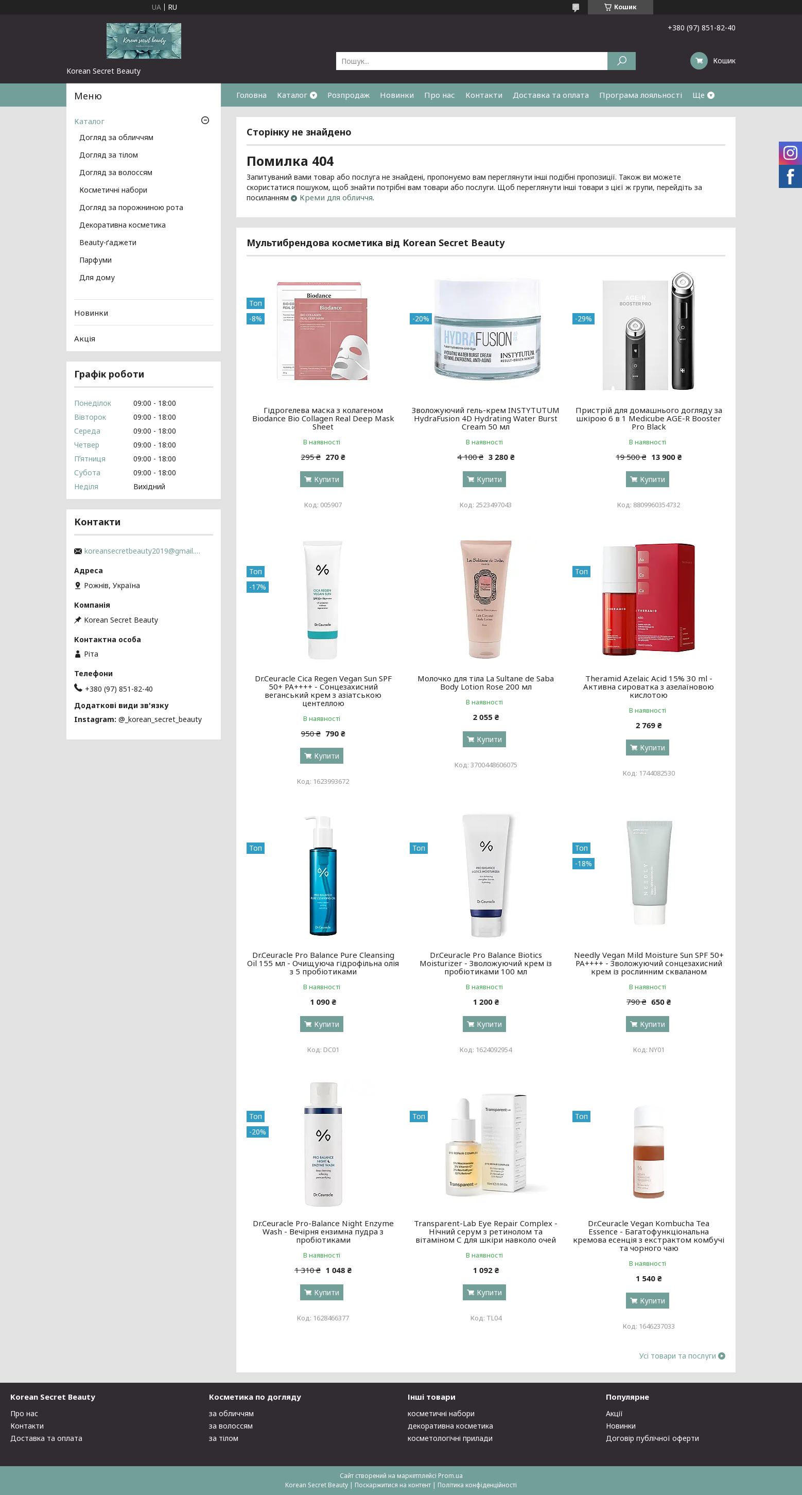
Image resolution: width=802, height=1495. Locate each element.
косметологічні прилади (450, 1438)
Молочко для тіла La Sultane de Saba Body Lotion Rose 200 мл (485, 682)
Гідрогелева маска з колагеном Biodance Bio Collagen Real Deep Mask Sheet (323, 418)
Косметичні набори (113, 190)
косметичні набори (441, 1413)
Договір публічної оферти (652, 1438)
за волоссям (231, 1426)
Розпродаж (348, 95)
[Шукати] (621, 61)
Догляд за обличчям (116, 138)
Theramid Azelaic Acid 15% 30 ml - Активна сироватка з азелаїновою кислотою (648, 686)
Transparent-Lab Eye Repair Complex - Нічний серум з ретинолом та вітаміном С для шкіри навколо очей (485, 1231)
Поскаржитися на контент (393, 1485)
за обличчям (231, 1413)
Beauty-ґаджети (107, 243)
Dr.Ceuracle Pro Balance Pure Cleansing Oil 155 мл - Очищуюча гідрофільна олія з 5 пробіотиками (323, 963)
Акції (614, 1413)
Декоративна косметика (122, 225)
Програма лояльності (640, 95)
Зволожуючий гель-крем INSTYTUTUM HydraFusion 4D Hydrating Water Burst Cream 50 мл (486, 418)
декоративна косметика (450, 1426)
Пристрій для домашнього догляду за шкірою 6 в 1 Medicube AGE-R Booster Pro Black (649, 418)
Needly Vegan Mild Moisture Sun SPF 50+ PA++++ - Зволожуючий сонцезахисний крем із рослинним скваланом (649, 963)
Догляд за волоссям (115, 173)
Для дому (97, 278)
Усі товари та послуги (677, 1356)
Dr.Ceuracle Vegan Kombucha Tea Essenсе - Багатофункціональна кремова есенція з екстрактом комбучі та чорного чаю (648, 1235)
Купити (326, 479)
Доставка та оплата (551, 95)
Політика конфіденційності (477, 1485)
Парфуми (95, 260)
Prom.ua (450, 1475)
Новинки (397, 95)
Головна (251, 95)
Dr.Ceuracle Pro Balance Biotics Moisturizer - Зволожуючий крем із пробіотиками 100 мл (486, 963)
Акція (84, 338)
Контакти (483, 95)
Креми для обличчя (336, 197)
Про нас (439, 95)
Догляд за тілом (108, 155)
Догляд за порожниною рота (131, 208)
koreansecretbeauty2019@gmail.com (143, 551)
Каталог (292, 95)
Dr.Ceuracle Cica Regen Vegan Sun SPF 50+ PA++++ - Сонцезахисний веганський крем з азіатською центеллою (323, 690)
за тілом (223, 1438)
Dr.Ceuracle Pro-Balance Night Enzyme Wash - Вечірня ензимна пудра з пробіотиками (323, 1231)
